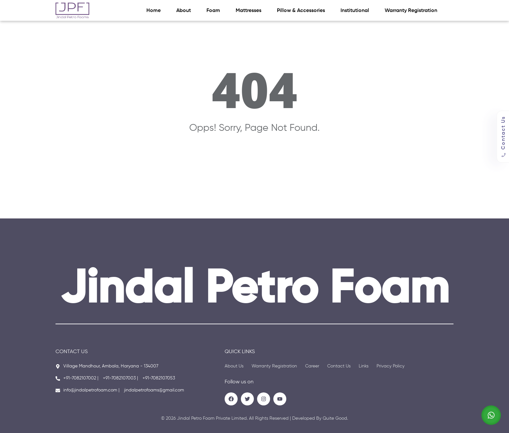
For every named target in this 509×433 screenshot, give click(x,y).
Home (153, 10)
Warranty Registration (411, 10)
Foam (213, 10)
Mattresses (248, 10)
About (183, 10)
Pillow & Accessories (301, 10)
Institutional (355, 10)
